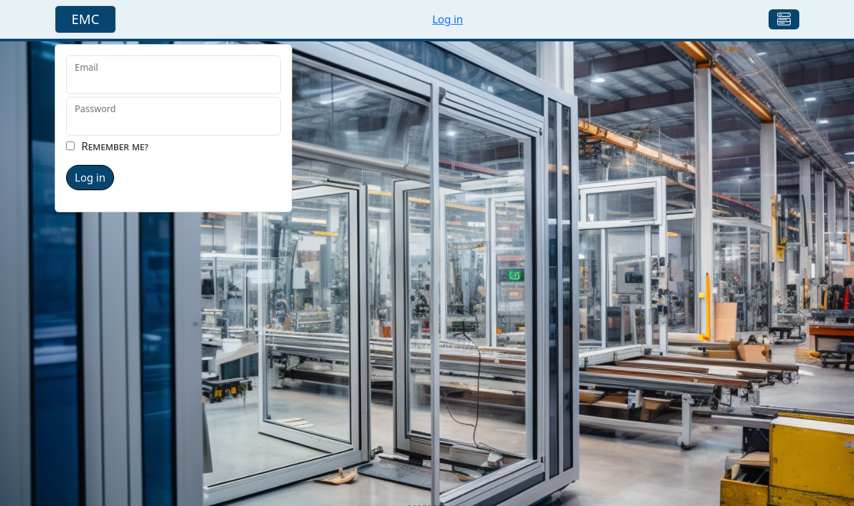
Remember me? (115, 146)
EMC (85, 19)
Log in (447, 19)
